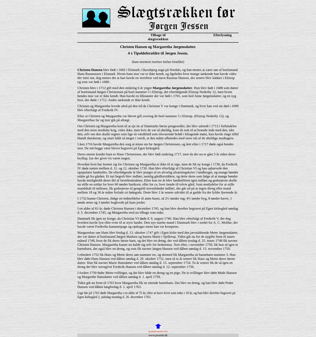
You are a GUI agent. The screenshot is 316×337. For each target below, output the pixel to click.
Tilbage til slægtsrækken (158, 37)
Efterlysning (222, 35)
